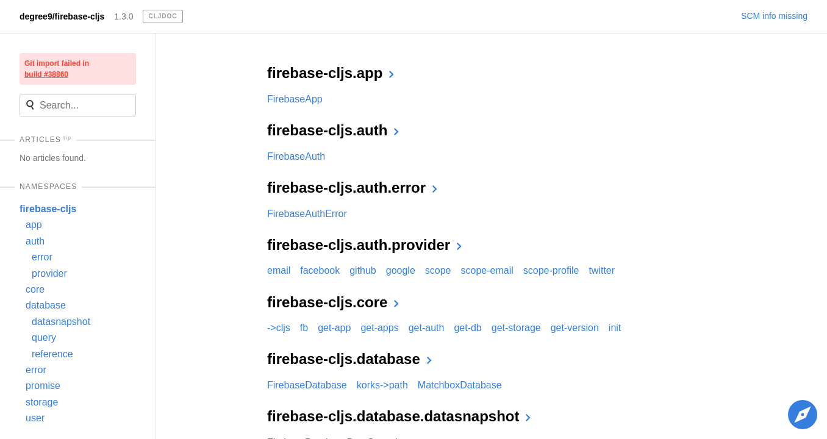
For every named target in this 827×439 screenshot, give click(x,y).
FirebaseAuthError (307, 214)
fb (304, 328)
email (278, 270)
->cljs (278, 328)
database (46, 305)
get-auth (427, 328)
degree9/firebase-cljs (62, 16)
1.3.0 (123, 16)
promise (43, 385)
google (400, 270)
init (615, 328)
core (35, 289)
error (42, 257)
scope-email (487, 270)
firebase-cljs (48, 209)
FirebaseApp (295, 99)
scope (438, 270)
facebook (320, 270)
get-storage (516, 328)
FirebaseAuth (296, 156)
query (44, 337)
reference (52, 354)
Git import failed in (56, 69)
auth (35, 241)
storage (42, 402)
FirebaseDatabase (307, 385)
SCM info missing (774, 16)
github (362, 270)
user (35, 418)
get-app (334, 328)
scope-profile (551, 270)
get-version (575, 328)
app (34, 225)
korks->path (382, 385)
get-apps (379, 328)
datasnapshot (61, 321)
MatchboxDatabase (460, 385)
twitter (602, 270)
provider (49, 273)
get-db (467, 328)
